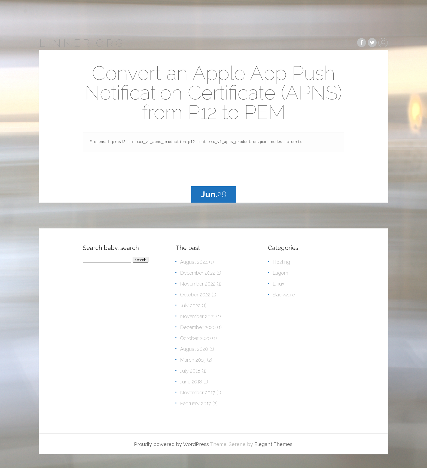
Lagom (280, 273)
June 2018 (191, 382)
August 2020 (194, 349)
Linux (278, 284)
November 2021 (197, 316)
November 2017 (197, 392)
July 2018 (190, 371)
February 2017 (195, 403)
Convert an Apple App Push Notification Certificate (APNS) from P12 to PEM (213, 92)
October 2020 (195, 338)
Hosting (281, 262)
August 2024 (194, 262)
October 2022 (195, 294)
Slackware (284, 294)
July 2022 (190, 305)
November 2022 (197, 284)
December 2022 (197, 273)
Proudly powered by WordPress (171, 444)
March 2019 (193, 360)
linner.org (82, 43)
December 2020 (198, 327)
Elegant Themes (273, 444)
